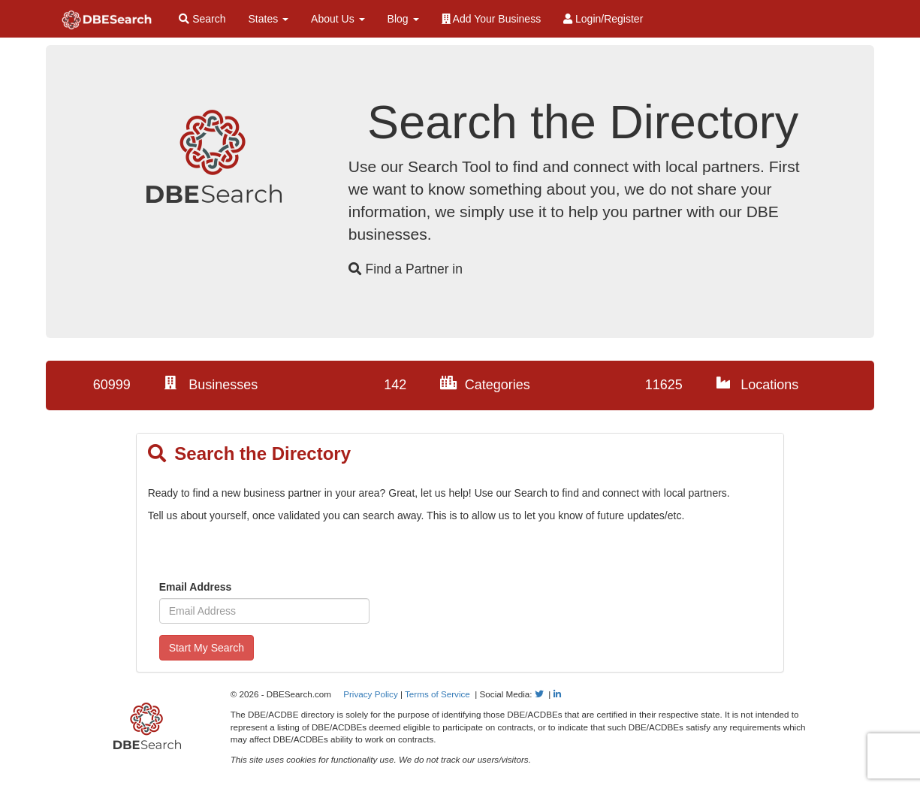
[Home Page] (106, 19)
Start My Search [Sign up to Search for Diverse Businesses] (206, 648)
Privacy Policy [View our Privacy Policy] (370, 694)
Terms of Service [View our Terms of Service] (437, 694)
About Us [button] (337, 19)
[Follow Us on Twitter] (539, 694)
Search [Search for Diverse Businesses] (202, 19)
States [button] (269, 19)
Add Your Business (491, 19)
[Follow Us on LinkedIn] (557, 694)
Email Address (195, 587)
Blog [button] (403, 19)
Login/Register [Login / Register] (603, 19)
